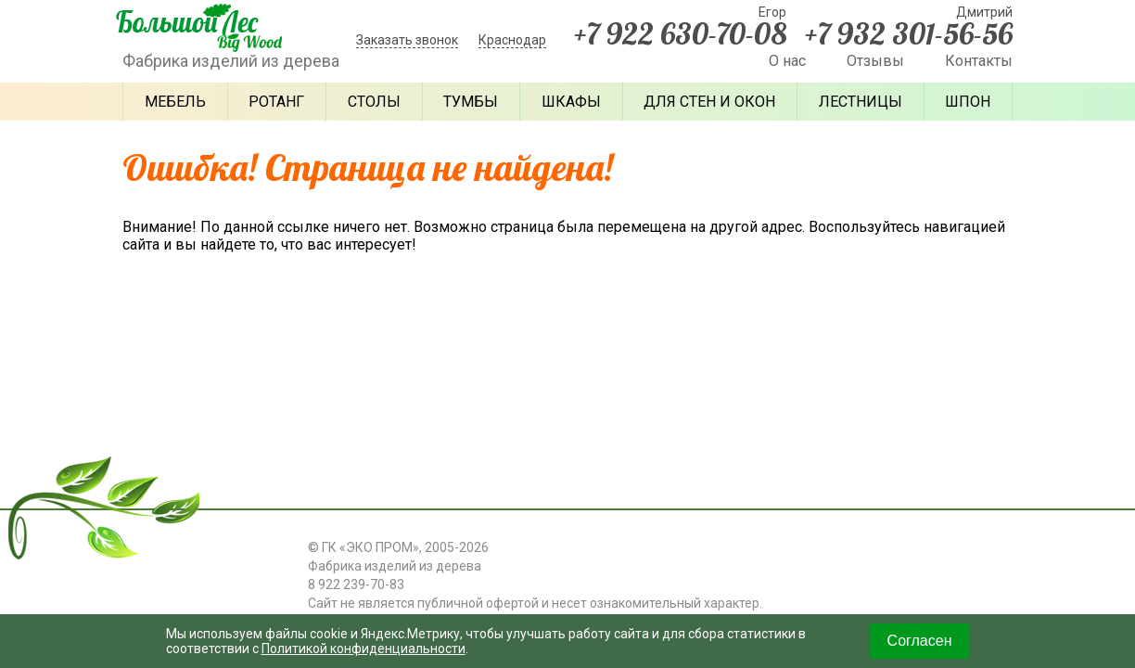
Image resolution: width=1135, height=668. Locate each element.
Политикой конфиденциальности (363, 648)
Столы (374, 101)
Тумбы (470, 101)
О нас (787, 61)
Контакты (979, 61)
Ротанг (276, 101)
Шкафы (571, 101)
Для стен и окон (709, 101)
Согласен (919, 641)
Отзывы (875, 61)
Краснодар (512, 39)
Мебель (175, 101)
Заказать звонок (407, 39)
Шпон (967, 101)
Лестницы (860, 101)
